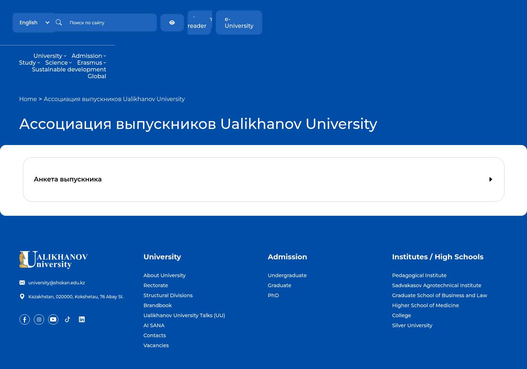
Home (28, 72)
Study (217, 49)
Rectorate (156, 258)
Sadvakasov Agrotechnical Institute (437, 258)
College (401, 288)
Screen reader (439, 19)
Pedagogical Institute (419, 248)
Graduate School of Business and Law (439, 268)
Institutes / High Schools (438, 229)
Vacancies (156, 318)
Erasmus (279, 49)
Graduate (280, 258)
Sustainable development (337, 49)
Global (388, 49)
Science (246, 49)
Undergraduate (287, 248)
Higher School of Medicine (425, 278)
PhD (273, 268)
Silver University (412, 298)
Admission (184, 49)
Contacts (155, 308)
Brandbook (158, 278)
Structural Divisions (168, 268)
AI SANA (154, 298)
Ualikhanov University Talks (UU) (184, 288)
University (145, 49)
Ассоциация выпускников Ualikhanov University (114, 72)
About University (165, 248)
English (97, 19)
